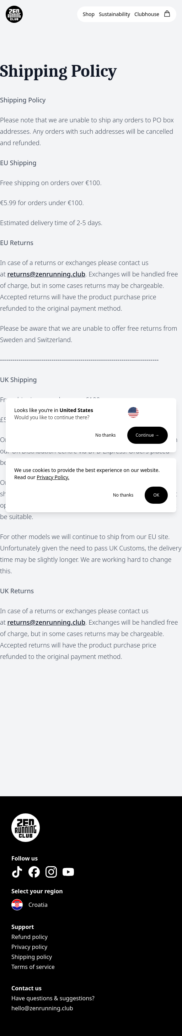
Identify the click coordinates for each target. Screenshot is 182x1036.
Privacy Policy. (53, 477)
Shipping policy (31, 957)
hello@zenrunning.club (42, 1008)
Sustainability (114, 14)
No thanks (105, 435)
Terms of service (33, 967)
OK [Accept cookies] (156, 495)
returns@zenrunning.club (46, 274)
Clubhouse (146, 14)
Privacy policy (29, 947)
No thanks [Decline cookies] (123, 495)
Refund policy (29, 937)
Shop (89, 14)
